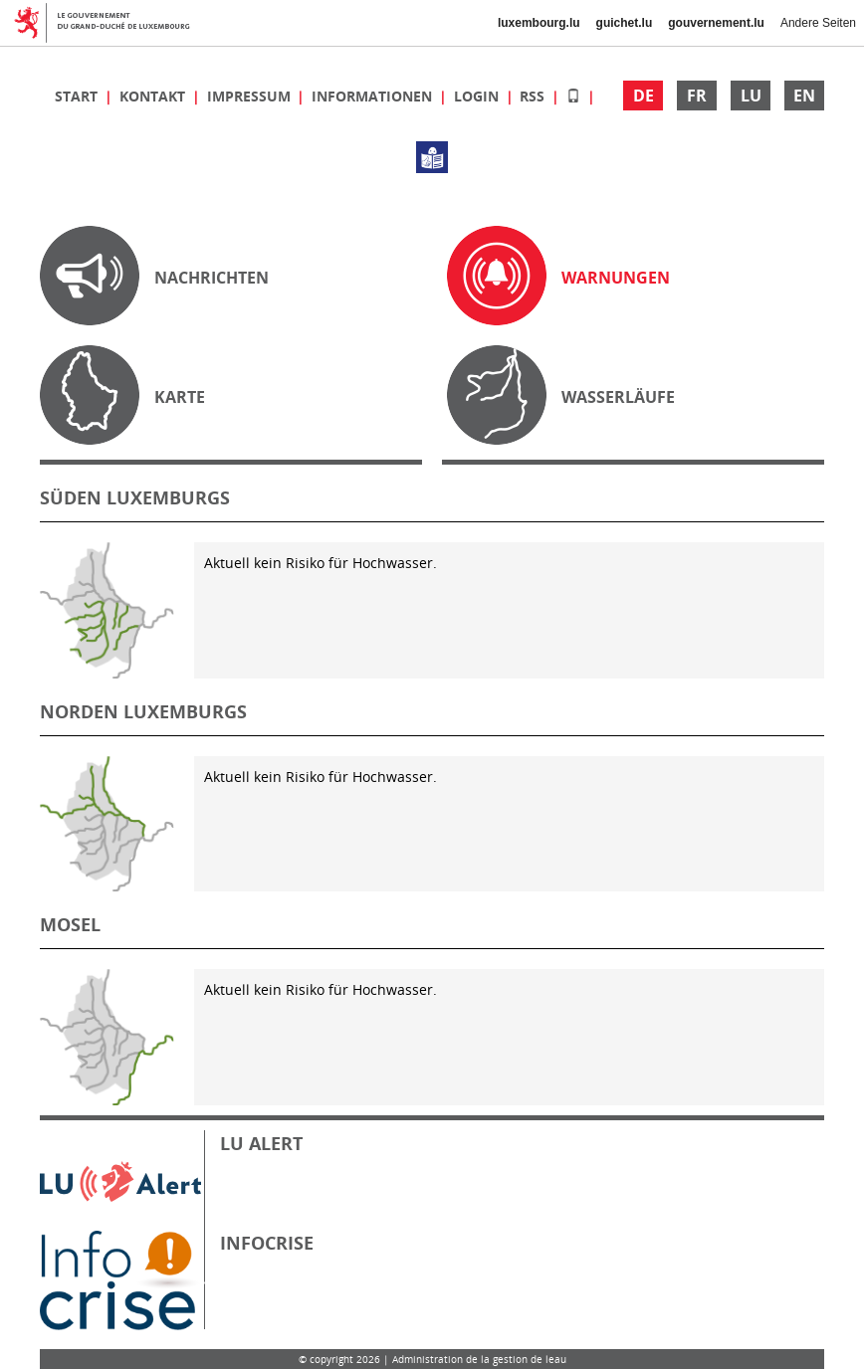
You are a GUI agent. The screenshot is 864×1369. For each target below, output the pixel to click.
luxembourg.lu (539, 23)
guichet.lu (624, 23)
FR (697, 95)
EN (804, 95)
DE (643, 95)
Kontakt (154, 96)
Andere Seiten (818, 23)
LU (751, 95)
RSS (534, 96)
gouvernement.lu (716, 23)
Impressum (251, 96)
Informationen (374, 96)
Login (478, 96)
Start (78, 96)
